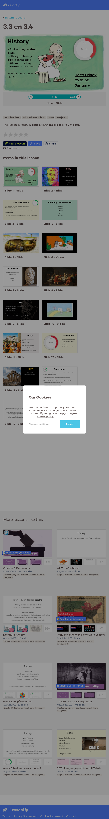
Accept (70, 424)
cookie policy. (45, 416)
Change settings (39, 424)
